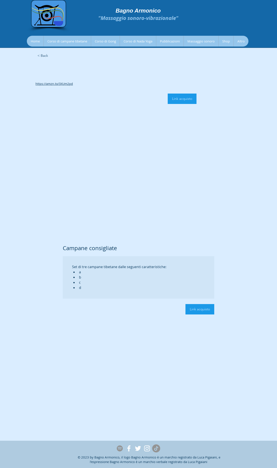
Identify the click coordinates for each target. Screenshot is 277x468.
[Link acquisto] (182, 99)
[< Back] (52, 56)
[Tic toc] (156, 448)
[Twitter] (138, 448)
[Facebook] (129, 448)
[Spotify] (120, 448)
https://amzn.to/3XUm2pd (54, 84)
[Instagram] (147, 448)
